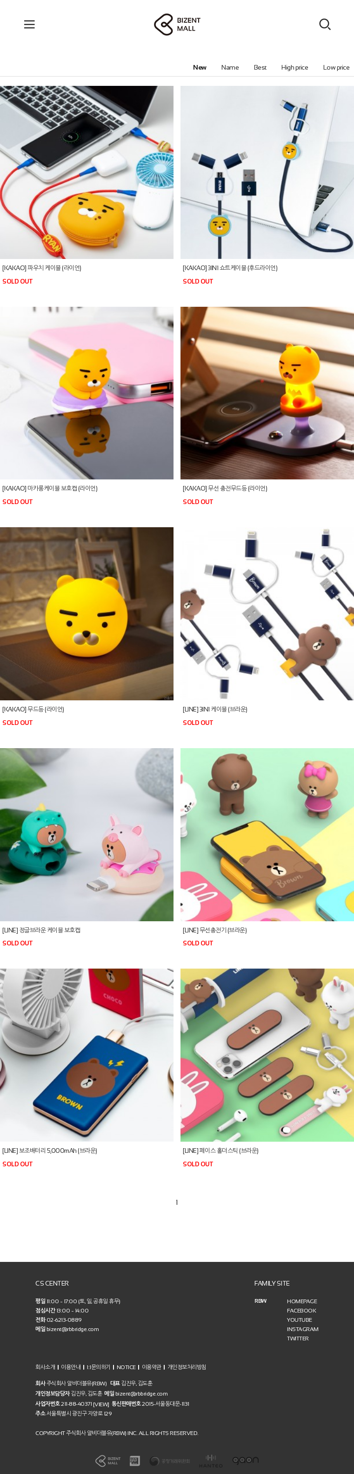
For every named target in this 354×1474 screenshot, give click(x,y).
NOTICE (126, 1367)
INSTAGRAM (303, 1329)
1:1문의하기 (99, 1367)
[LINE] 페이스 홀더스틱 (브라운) (221, 1150)
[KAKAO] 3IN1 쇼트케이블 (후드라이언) (230, 268)
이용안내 (70, 1367)
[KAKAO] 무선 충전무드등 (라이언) (225, 488)
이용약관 (151, 1367)
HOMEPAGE (302, 1301)
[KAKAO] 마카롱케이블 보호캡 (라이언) (49, 488)
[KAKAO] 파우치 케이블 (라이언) (41, 268)
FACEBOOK (301, 1310)
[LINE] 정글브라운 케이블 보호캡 (41, 929)
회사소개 (45, 1367)
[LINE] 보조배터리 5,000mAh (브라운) (49, 1150)
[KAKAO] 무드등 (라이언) (33, 709)
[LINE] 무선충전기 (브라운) (215, 929)
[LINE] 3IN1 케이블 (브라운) (215, 709)
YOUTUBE (299, 1320)
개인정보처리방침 (187, 1367)
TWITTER (298, 1338)
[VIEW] (101, 1404)
